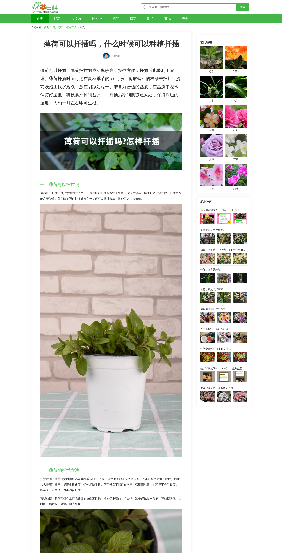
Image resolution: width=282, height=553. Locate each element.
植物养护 (71, 27)
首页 (46, 27)
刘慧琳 (116, 49)
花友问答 (58, 27)
